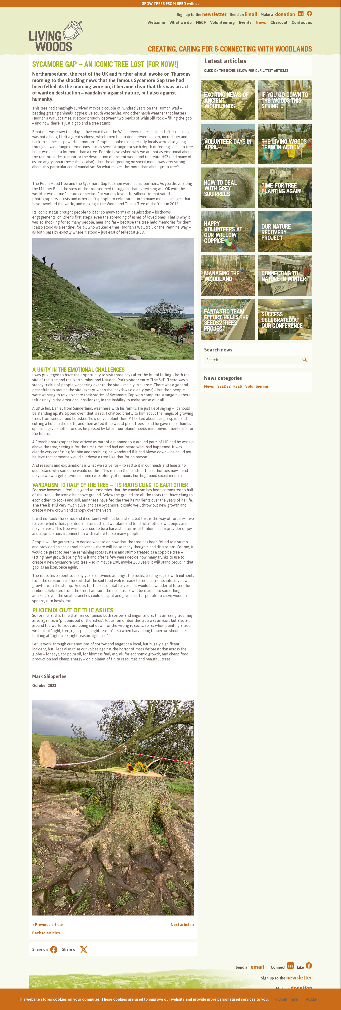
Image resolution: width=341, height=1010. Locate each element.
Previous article (47, 924)
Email (251, 14)
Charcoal (278, 22)
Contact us (302, 22)
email (257, 966)
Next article (182, 924)
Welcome (156, 22)
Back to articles (46, 933)
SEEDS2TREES (229, 386)
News (261, 22)
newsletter (214, 14)
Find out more (285, 999)
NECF (201, 22)
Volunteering (222, 22)
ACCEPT (313, 999)
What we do (181, 22)
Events (245, 22)
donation (285, 14)
